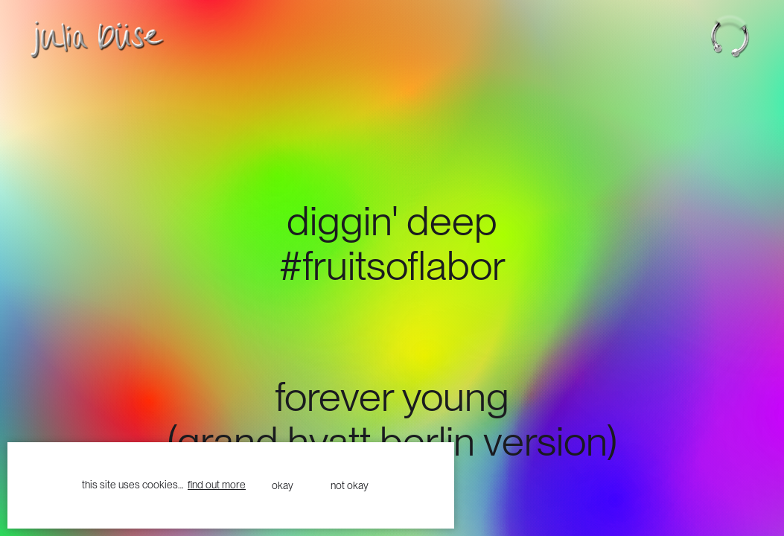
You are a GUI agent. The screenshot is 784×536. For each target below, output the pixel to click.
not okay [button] (350, 485)
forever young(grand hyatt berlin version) (392, 417)
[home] (85, 40)
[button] (739, 35)
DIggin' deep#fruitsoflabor (392, 241)
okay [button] (282, 485)
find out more (217, 485)
